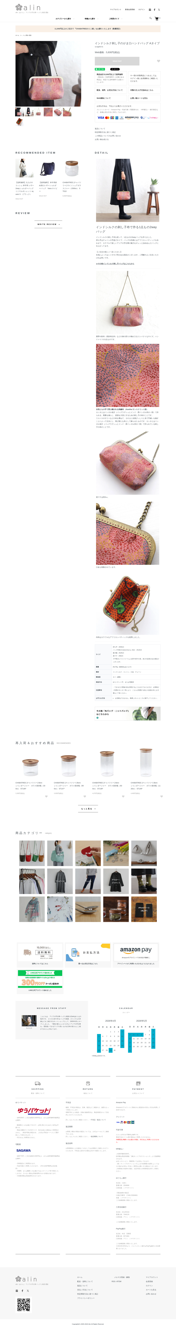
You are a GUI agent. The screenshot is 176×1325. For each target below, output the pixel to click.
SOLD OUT (117, 61)
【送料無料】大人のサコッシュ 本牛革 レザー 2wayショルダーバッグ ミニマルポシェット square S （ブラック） (24, 185)
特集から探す (90, 19)
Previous (19, 73)
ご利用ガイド (114, 19)
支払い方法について (103, 1284)
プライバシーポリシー (104, 1292)
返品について (99, 128)
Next (77, 73)
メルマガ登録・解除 (132, 1273)
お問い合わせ (154, 1288)
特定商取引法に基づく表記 (104, 131)
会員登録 (153, 1277)
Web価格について (104, 98)
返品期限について (97, 1132)
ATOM (132, 1277)
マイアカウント (117, 9)
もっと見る (86, 805)
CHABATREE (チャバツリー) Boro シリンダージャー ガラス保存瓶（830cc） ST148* (107, 783)
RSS (127, 1277)
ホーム (17, 35)
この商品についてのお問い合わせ (106, 134)
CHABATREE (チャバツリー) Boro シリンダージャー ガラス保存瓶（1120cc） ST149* (145, 783)
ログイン (142, 9)
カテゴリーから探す (63, 19)
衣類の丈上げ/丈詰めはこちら (141, 90)
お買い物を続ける (101, 137)
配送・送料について (103, 1277)
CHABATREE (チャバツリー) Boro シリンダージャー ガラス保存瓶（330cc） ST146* (30, 783)
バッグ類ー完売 (28, 35)
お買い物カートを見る (139, 98)
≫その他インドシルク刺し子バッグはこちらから (115, 262)
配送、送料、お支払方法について (110, 90)
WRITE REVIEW (47, 220)
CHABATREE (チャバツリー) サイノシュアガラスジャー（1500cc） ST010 (71, 182)
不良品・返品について (98, 1116)
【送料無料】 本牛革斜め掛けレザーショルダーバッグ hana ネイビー (48, 182)
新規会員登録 (130, 9)
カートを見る (154, 1284)
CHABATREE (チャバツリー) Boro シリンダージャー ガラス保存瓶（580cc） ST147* (69, 783)
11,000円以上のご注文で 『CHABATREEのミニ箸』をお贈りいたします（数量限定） (88, 28)
